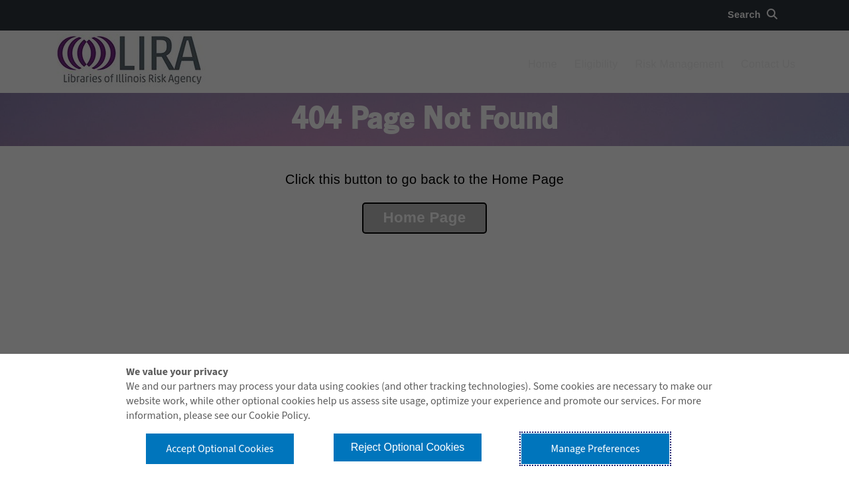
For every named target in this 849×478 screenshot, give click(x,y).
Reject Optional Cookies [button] (408, 447)
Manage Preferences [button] (595, 448)
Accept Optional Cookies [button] (219, 448)
